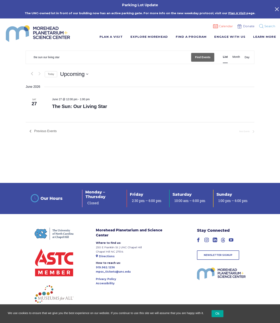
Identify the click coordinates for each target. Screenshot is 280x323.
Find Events (202, 57)
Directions (105, 256)
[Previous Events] (32, 73)
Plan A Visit (111, 37)
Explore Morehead (149, 37)
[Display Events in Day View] (247, 57)
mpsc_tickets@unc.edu (113, 271)
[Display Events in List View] (225, 57)
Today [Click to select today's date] (51, 74)
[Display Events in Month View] (236, 57)
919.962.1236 (105, 267)
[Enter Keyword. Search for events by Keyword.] (108, 57)
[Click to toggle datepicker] (74, 74)
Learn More (264, 37)
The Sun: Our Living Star (79, 106)
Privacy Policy (106, 279)
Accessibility (105, 283)
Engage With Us (229, 37)
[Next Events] (39, 73)
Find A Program (191, 37)
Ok (217, 313)
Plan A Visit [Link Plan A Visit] (237, 13)
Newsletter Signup (218, 255)
